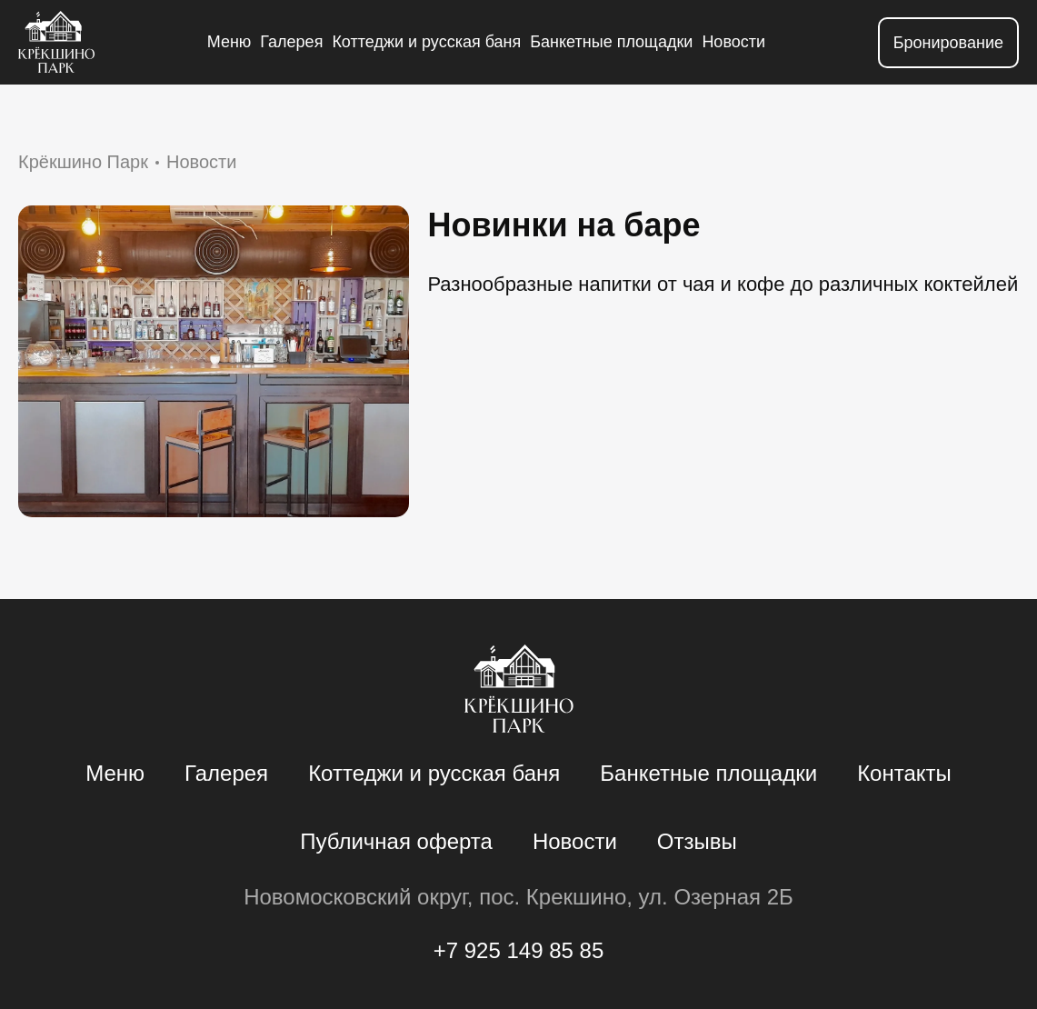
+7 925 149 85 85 (519, 950)
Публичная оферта (396, 841)
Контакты (904, 773)
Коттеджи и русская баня (426, 42)
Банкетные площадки (611, 42)
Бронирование (948, 43)
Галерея (291, 42)
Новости (733, 42)
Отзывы (697, 841)
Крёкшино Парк (83, 162)
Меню (229, 42)
